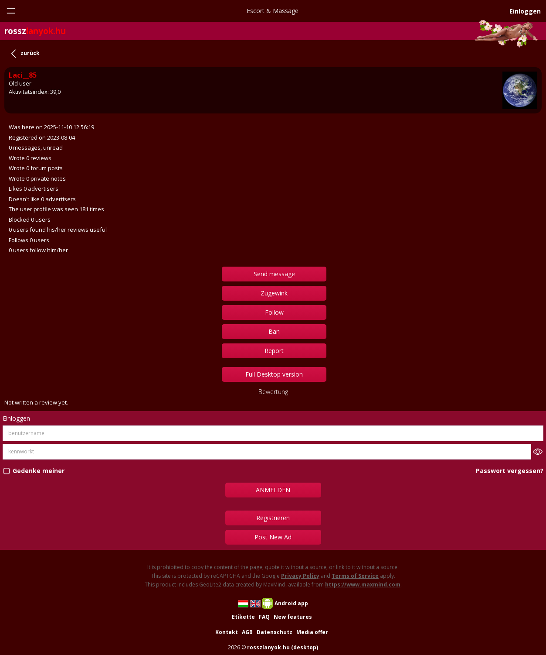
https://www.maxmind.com (362, 584)
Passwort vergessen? (509, 470)
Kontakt (226, 632)
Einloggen (525, 11)
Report (274, 350)
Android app (291, 603)
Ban (274, 331)
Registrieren (273, 518)
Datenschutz (274, 632)
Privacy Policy (300, 576)
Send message (274, 274)
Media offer (312, 632)
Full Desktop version (274, 374)
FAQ (264, 617)
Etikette (243, 617)
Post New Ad (273, 537)
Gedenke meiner (38, 470)
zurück (30, 53)
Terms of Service (355, 576)
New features (293, 617)
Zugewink (274, 293)
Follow (274, 312)
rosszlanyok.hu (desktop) (282, 647)
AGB (247, 632)
